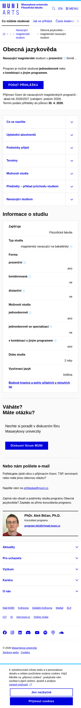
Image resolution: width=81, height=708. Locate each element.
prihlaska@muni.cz (36, 488)
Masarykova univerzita (24, 647)
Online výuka (41, 617)
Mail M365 (8, 607)
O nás (7, 591)
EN (60, 8)
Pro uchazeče (12, 558)
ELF (69, 607)
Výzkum (8, 569)
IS (11, 617)
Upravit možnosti (20, 689)
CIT (5, 617)
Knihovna (23, 607)
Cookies (25, 652)
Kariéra (8, 580)
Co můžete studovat (15, 21)
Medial (59, 607)
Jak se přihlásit (42, 21)
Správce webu (11, 652)
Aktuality (9, 547)
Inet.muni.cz (23, 617)
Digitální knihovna (42, 607)
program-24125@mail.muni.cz (42, 526)
